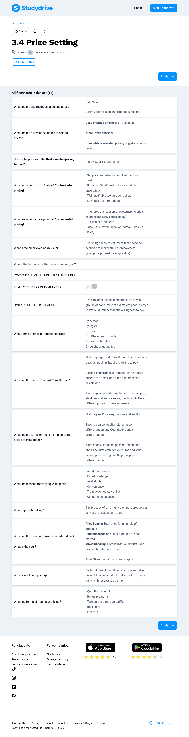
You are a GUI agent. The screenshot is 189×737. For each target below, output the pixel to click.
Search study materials (25, 654)
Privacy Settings (83, 723)
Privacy (35, 723)
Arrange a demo (56, 664)
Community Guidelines (24, 664)
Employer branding (57, 659)
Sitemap (101, 723)
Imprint (49, 723)
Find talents (53, 654)
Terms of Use (19, 723)
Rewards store (20, 659)
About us (63, 723)
